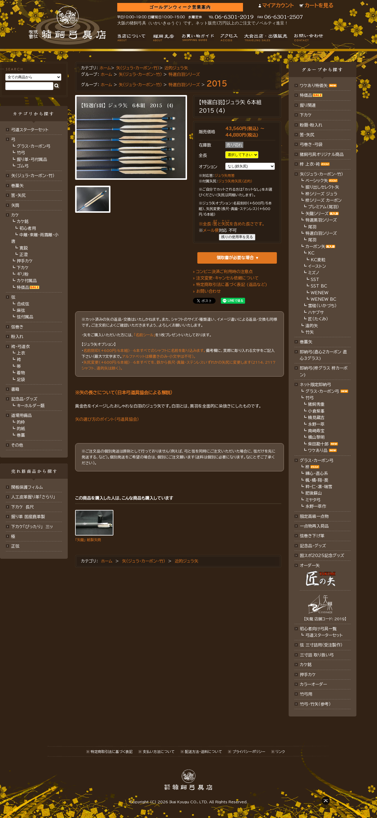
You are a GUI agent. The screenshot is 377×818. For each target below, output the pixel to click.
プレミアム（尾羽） (323, 207)
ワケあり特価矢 (314, 86)
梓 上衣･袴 (310, 164)
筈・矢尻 (307, 135)
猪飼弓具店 (67, 25)
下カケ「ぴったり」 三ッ (32, 527)
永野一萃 (316, 424)
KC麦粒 (318, 260)
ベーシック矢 (316, 181)
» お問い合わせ (207, 291)
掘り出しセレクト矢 (322, 187)
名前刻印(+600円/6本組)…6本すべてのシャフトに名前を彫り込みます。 (144, 351)
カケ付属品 (27, 281)
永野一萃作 (315, 506)
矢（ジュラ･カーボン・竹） (140, 74)
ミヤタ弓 (312, 500)
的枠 (21, 422)
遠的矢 (311, 326)
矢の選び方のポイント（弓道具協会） (107, 419)
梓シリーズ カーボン (323, 200)
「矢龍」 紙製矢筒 (88, 539)
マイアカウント (278, 5)
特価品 (23, 287)
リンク (280, 751)
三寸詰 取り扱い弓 (317, 655)
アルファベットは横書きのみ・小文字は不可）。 (159, 356)
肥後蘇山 (313, 493)
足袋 (21, 380)
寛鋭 (23, 248)
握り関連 (308, 105)
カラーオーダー (313, 684)
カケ (15, 215)
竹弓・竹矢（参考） (315, 704)
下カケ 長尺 (22, 507)
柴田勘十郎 (318, 444)
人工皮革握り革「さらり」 (33, 497)
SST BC (319, 286)
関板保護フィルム (27, 487)
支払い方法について (159, 751)
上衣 (21, 353)
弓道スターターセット (30, 130)
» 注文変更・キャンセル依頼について (226, 278)
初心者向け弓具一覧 (318, 629)
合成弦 (23, 304)
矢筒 (15, 205)
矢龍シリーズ (317, 214)
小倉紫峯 (316, 411)
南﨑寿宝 (316, 431)
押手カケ (25, 261)
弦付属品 (25, 317)
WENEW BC (323, 299)
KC (311, 253)
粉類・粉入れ (311, 125)
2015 (216, 83)
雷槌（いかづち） (322, 306)
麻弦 (21, 310)
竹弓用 (306, 694)
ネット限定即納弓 (315, 385)
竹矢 (309, 332)
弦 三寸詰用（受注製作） (321, 645)
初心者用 (27, 228)
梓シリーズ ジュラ (321, 194)
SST (315, 279)
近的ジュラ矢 (176, 68)
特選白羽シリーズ (184, 74)
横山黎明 (316, 437)
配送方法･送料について (203, 751)
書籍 (15, 389)
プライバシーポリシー (248, 751)
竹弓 (21, 153)
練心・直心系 (316, 473)
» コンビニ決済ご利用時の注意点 (223, 272)
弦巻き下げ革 (312, 536)
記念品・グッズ (24, 399)
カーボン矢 (315, 247)
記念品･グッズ (313, 546)
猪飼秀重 (316, 404)
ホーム (105, 68)
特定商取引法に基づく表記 (112, 751)
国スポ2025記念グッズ (322, 555)
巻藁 (21, 435)
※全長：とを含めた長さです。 (231, 224)
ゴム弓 (23, 166)
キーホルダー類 (30, 406)
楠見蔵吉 (316, 417)
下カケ (23, 268)
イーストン (317, 266)
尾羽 (312, 227)
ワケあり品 (318, 450)
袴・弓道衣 (20, 347)
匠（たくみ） (318, 319)
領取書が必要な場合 (235, 258)
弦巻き (17, 327)
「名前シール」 (144, 335)
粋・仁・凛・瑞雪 (318, 487)
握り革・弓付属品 (32, 159)
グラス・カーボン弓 (33, 146)
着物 (21, 373)
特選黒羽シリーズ (321, 220)
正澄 (23, 254)
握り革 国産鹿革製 (28, 517)
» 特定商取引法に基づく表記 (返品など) (230, 284)
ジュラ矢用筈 (225, 175)
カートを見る (319, 5)
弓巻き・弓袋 (311, 144)
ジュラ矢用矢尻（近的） (235, 181)
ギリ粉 (23, 274)
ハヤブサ (316, 312)
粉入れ (17, 337)
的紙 (21, 429)
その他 (17, 445)
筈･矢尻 (18, 195)
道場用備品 (21, 415)
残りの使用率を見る (237, 237)
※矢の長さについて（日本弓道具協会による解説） (124, 392)
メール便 (211, 230)
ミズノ (313, 273)
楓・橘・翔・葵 (316, 480)
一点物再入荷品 (314, 526)
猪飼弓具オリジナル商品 (322, 154)
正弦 (15, 546)
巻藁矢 (17, 186)
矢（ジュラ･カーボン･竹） (32, 176)
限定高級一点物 (314, 516)
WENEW (319, 293)
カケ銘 (23, 222)
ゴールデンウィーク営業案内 (180, 7)
